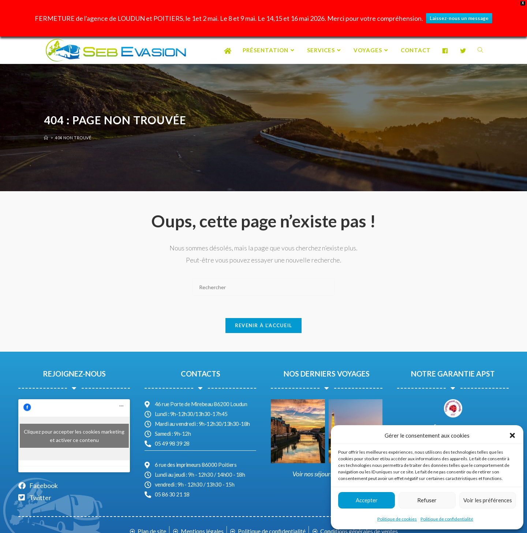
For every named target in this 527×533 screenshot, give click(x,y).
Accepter (367, 500)
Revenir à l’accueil (263, 325)
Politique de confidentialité (447, 519)
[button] (512, 435)
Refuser (427, 500)
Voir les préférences (487, 500)
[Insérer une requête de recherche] (263, 287)
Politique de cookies (397, 519)
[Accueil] (46, 137)
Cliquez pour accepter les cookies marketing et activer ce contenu (74, 435)
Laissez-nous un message (459, 18)
